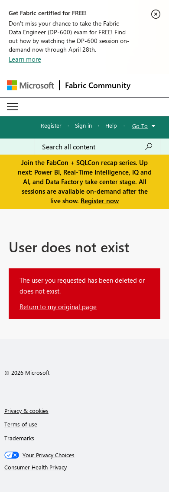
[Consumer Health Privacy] (84, 467)
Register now (100, 200)
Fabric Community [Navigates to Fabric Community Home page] (97, 85)
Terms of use (20, 424)
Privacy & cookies (26, 410)
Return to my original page (58, 306)
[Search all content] (97, 147)
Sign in (83, 125)
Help (111, 125)
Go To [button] (140, 125)
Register (51, 125)
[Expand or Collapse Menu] (12, 107)
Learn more (25, 59)
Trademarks (19, 438)
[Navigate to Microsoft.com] (30, 85)
